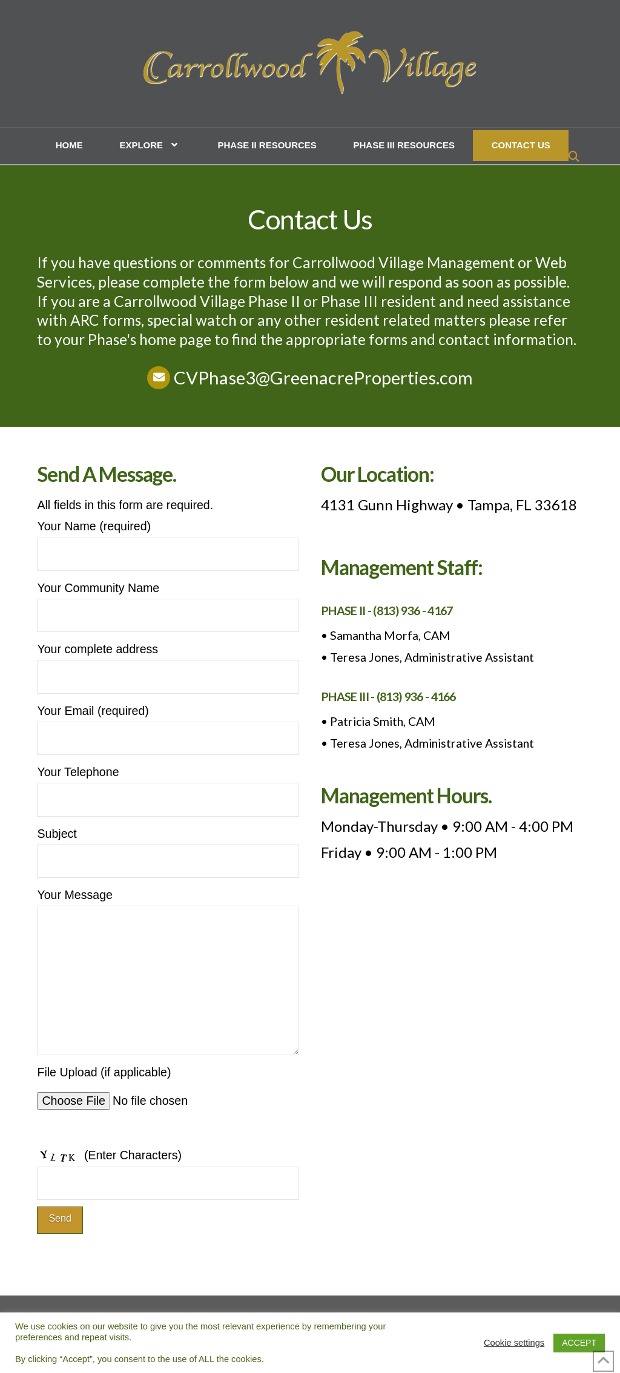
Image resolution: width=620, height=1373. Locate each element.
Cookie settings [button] (514, 1343)
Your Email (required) (168, 725)
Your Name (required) (168, 540)
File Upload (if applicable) (149, 1092)
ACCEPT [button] (579, 1343)
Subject (168, 848)
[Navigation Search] (575, 158)
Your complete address (168, 663)
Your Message (168, 905)
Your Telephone (168, 786)
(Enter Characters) (168, 1169)
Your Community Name (168, 602)
